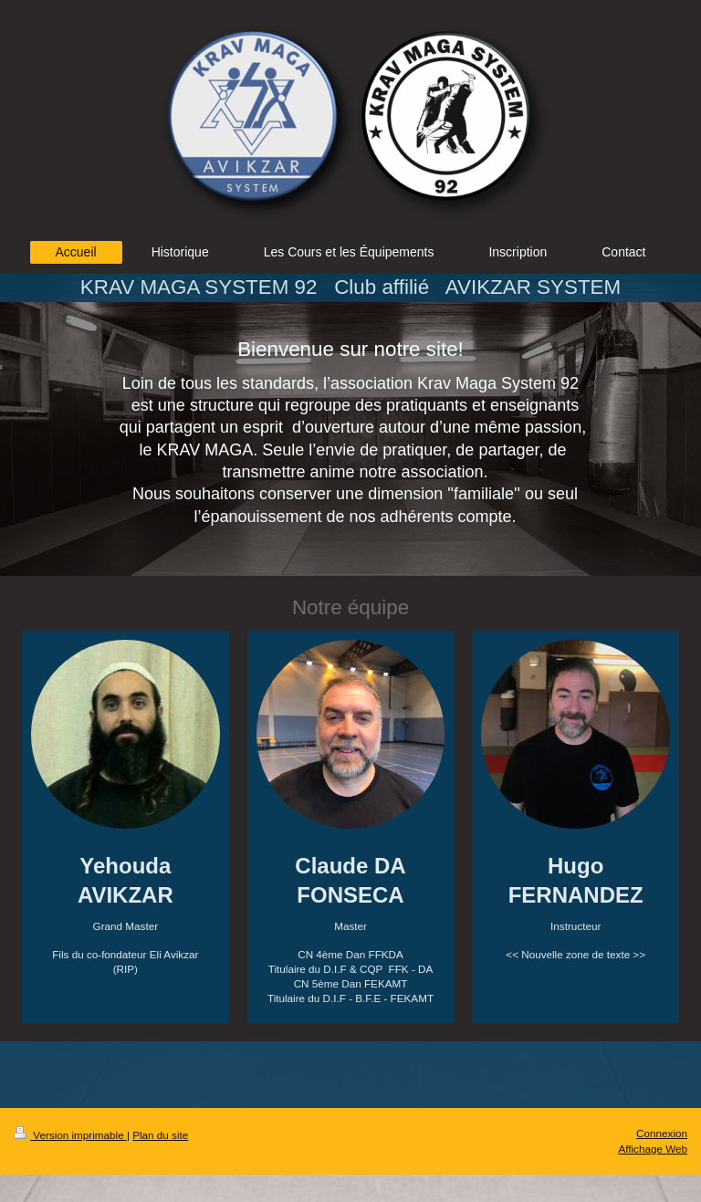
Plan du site (160, 1135)
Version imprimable (70, 1135)
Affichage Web (652, 1149)
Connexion (661, 1133)
